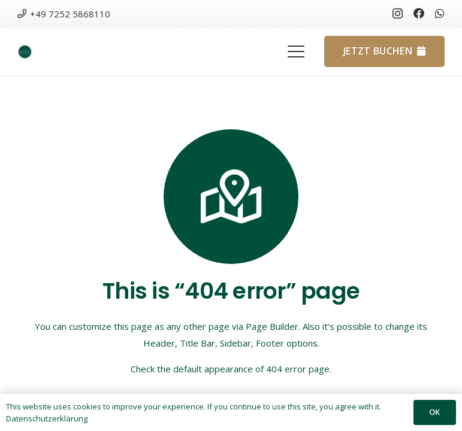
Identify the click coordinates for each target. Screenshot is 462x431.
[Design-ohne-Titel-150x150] (24, 51)
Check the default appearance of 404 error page (230, 369)
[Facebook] (418, 13)
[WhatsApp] (440, 13)
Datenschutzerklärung (46, 418)
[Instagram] (397, 14)
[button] (296, 51)
